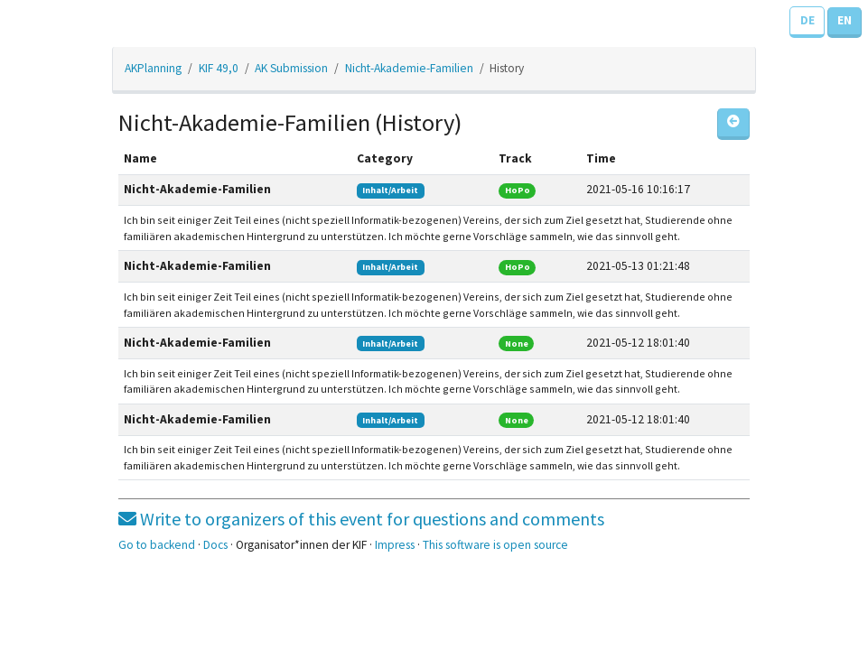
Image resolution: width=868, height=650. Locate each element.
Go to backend (156, 544)
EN (844, 20)
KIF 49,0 (218, 68)
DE (807, 20)
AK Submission (291, 68)
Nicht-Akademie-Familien (409, 68)
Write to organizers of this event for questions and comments (361, 518)
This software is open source (495, 544)
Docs (215, 544)
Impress (395, 544)
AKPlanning (153, 68)
